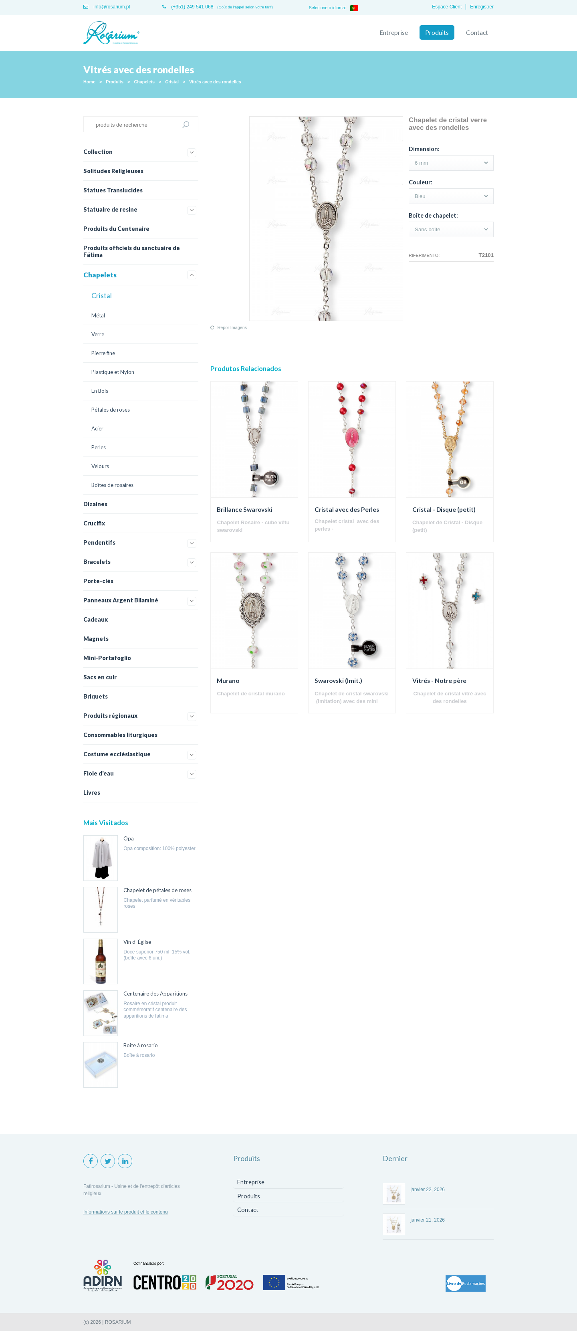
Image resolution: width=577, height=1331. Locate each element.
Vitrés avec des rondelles (215, 81)
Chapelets (144, 81)
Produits (437, 32)
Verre (97, 334)
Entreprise (393, 32)
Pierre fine (103, 353)
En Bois (99, 391)
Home (89, 81)
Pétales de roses (110, 409)
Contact (477, 32)
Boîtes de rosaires (112, 485)
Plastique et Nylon (112, 372)
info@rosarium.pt (106, 7)
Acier (97, 428)
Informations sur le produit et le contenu (125, 1212)
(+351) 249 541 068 (187, 7)
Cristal (172, 81)
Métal (98, 315)
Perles (98, 447)
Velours (100, 466)
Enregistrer (482, 7)
